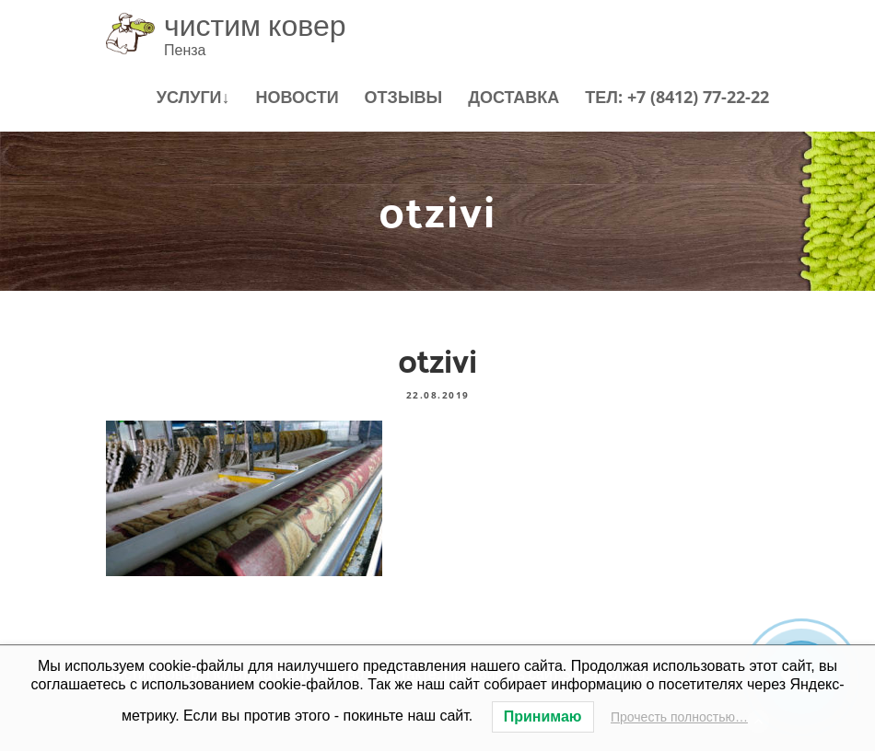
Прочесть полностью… (679, 717)
